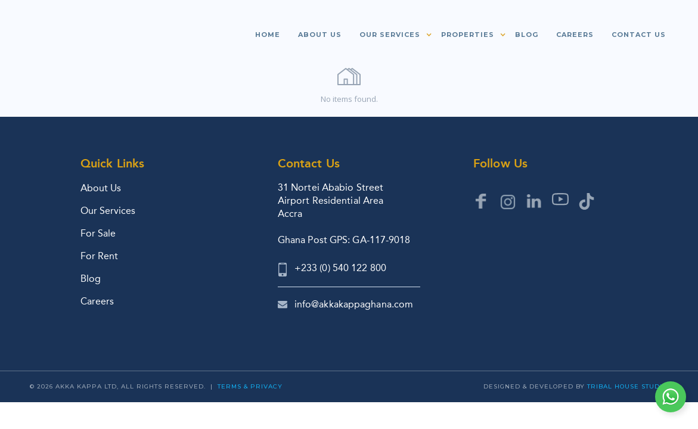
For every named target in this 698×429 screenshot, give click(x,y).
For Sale (98, 233)
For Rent (99, 256)
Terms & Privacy (250, 386)
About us (320, 34)
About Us (100, 188)
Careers (575, 34)
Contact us (639, 34)
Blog (526, 34)
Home (267, 34)
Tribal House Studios (629, 386)
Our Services (107, 210)
